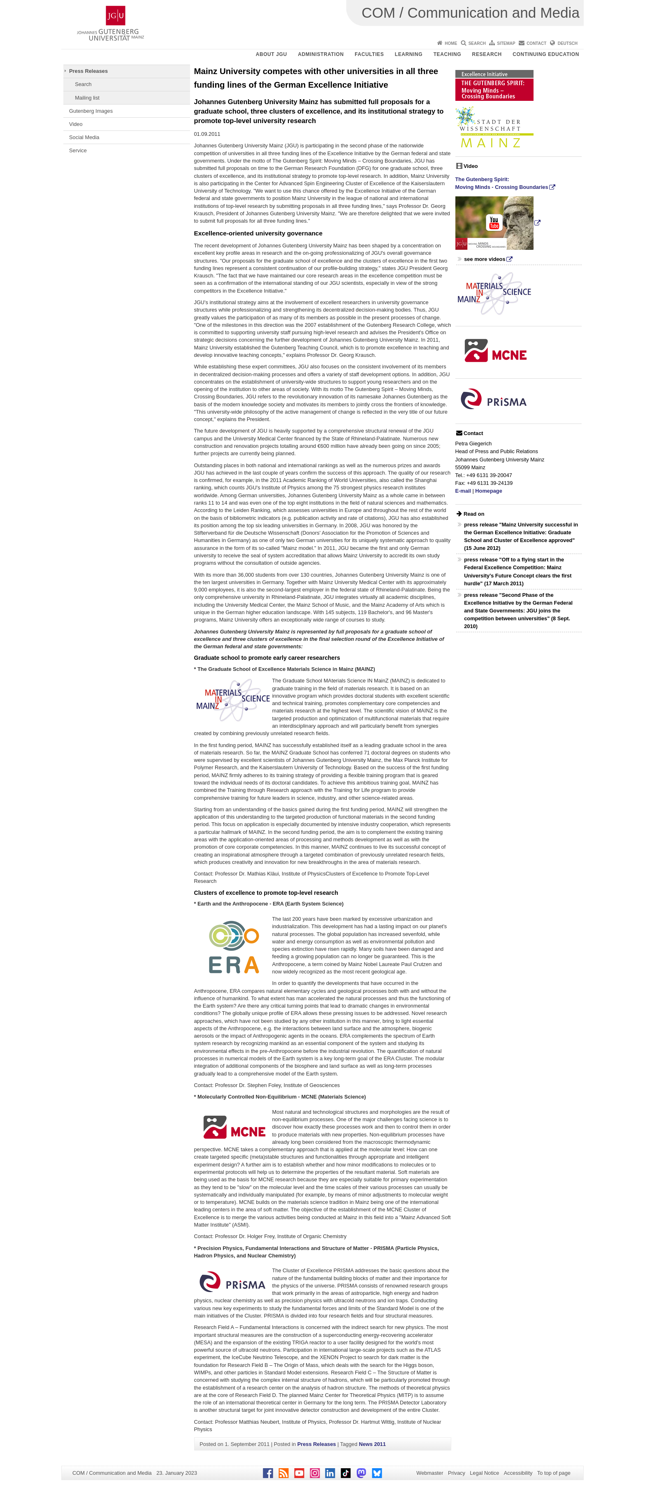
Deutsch (568, 43)
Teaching (447, 54)
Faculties (369, 54)
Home (451, 43)
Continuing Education (546, 54)
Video (76, 124)
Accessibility (518, 1473)
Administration (321, 54)
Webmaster (429, 1473)
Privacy (456, 1473)
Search (477, 43)
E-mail (463, 491)
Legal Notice (484, 1473)
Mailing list (87, 98)
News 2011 (372, 1444)
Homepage (488, 491)
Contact (536, 43)
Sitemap (506, 43)
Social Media (84, 137)
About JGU (271, 54)
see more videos (484, 259)
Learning (408, 54)
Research (487, 54)
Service (78, 150)
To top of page (554, 1473)
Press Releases (88, 71)
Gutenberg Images (91, 111)
